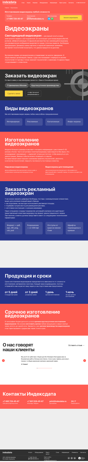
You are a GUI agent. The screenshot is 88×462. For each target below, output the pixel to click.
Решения (35, 2)
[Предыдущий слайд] (3, 361)
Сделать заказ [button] (13, 93)
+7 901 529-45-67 (35, 402)
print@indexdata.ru (35, 19)
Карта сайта (47, 458)
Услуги (28, 2)
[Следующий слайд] (84, 361)
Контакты (71, 2)
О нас (23, 2)
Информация (53, 2)
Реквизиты (75, 453)
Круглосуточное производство (45, 85)
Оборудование (44, 2)
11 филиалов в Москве (17, 85)
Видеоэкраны (14, 7)
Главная (7, 7)
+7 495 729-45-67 (80, 2)
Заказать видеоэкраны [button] (71, 17)
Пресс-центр (62, 2)
